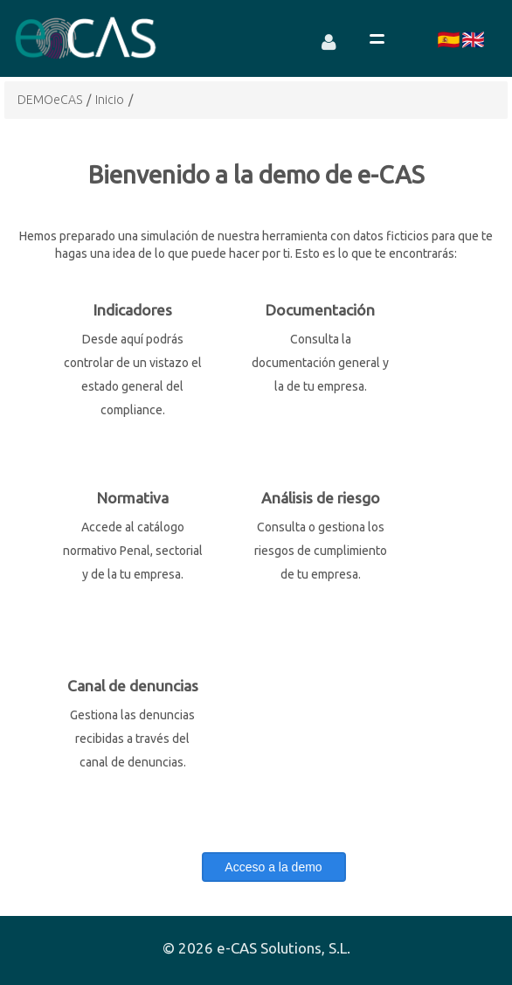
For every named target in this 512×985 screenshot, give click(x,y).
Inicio (109, 100)
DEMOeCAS (49, 100)
